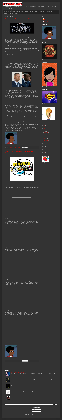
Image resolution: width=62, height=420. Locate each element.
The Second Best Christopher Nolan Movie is (18, 390)
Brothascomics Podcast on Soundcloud (11, 13)
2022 (44, 131)
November (46, 132)
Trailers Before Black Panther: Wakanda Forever (50, 137)
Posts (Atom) (11, 366)
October (45, 138)
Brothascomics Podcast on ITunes (31, 11)
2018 (44, 148)
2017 (44, 149)
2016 (44, 151)
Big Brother (46, 18)
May (45, 141)
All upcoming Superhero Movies (16, 396)
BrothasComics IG (7, 11)
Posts (34, 409)
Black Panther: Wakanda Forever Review (19, 19)
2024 (44, 128)
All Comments (35, 411)
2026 (44, 125)
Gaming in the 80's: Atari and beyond (17, 384)
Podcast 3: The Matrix (14, 378)
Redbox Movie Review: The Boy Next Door (17, 372)
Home (22, 364)
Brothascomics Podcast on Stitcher (45, 11)
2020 (44, 145)
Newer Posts (7, 364)
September (46, 140)
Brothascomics (46, 19)
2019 (44, 146)
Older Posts (36, 364)
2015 (44, 152)
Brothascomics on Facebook (17, 11)
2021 (44, 143)
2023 (44, 130)
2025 (44, 127)
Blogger (35, 414)
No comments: (19, 147)
